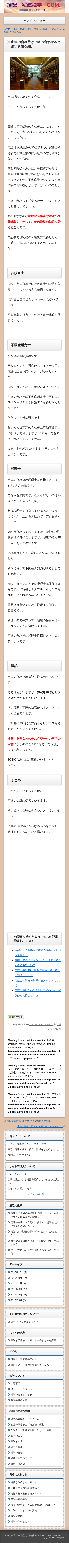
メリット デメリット (23, 1389)
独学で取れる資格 (20, 1521)
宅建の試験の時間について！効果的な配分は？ (29, 1121)
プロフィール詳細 (34, 1193)
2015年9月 (16, 1277)
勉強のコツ (17, 1435)
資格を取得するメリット (24, 1482)
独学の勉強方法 (19, 1400)
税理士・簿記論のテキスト (25, 1359)
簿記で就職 (17, 1515)
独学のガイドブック (21, 1394)
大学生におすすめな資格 (24, 1510)
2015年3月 (16, 1300)
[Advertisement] (34, 882)
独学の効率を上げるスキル (25, 1418)
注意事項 (15, 1383)
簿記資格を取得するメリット (26, 1493)
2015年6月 (16, 1289)
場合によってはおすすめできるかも (30, 1364)
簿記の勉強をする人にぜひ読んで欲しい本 (33, 1504)
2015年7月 (16, 1283)
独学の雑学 (17, 1452)
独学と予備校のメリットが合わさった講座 (33, 1340)
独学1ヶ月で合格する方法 (24, 1321)
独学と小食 (17, 1441)
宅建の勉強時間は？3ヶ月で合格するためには (40, 1126)
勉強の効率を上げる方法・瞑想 (27, 1424)
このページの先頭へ (54, 1537)
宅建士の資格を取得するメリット (29, 1487)
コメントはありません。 (41, 1024)
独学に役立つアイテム (23, 1458)
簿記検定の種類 (19, 1499)
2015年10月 (17, 1272)
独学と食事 (17, 1446)
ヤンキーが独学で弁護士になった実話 (31, 1430)
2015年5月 (16, 1294)
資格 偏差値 (18, 1463)
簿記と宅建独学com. (31, 1535)
